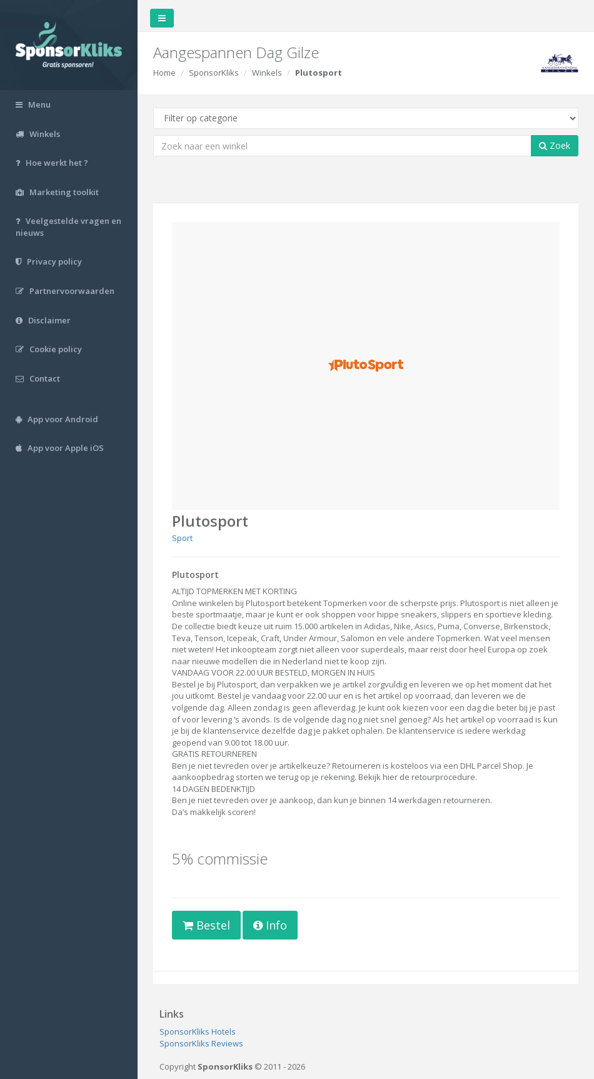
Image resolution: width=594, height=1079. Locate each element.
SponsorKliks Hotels (197, 1031)
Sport (182, 538)
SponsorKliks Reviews (201, 1043)
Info (270, 925)
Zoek (554, 145)
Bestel (206, 925)
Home (164, 72)
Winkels (267, 72)
